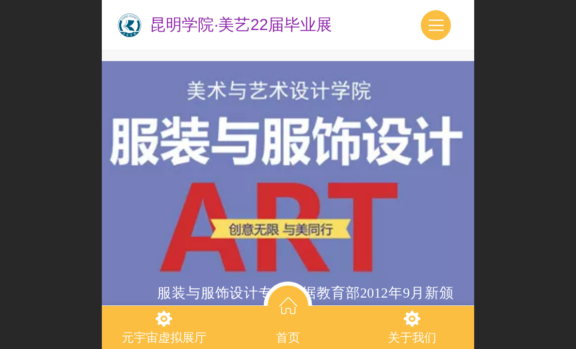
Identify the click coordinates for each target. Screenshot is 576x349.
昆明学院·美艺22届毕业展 (241, 24)
